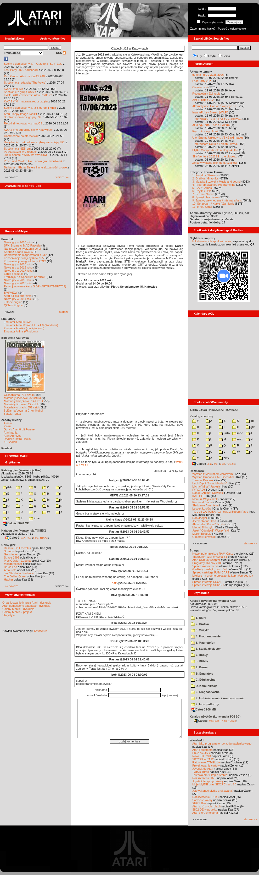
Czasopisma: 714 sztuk (19, 394)
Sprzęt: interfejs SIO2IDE (208, 581)
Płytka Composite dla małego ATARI (215, 150)
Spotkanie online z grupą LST (23, 117)
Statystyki (8, 615)
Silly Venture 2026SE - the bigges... (215, 156)
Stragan (195, 550)
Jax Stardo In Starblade (19, 573)
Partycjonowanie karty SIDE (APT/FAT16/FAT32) (35, 286)
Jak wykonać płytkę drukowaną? (213, 790)
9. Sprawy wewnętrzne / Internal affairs (217, 200)
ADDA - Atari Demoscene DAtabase (214, 410)
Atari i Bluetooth (202, 749)
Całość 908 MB (204, 709)
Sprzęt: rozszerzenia (205, 566)
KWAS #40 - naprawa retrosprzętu (26, 101)
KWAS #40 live (13, 88)
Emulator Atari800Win (17, 322)
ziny (224, 458)
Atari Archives (12, 435)
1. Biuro (198, 617)
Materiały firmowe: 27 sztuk (21, 404)
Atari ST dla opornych (18, 295)
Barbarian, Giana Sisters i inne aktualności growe (35, 167)
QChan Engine (13, 305)
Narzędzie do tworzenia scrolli (23, 248)
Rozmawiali (197, 470)
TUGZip (44, 538)
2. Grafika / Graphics (205, 178)
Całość (12, 537)
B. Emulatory (202, 673)
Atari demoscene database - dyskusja (26, 605)
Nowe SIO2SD (201, 756)
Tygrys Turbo (200, 771)
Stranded (10, 551)
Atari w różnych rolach (206, 806)
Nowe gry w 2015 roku (18, 283)
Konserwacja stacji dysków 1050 (24, 258)
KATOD (197, 495)
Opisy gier (8, 544)
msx (237, 439)
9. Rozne (199, 667)
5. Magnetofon (203, 642)
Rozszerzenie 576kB (205, 797)
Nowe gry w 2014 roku (18, 298)
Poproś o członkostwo (232, 28)
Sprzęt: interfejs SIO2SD (208, 585)
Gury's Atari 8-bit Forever (20, 429)
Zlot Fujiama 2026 (203, 99)
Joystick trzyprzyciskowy (207, 781)
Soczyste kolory (202, 800)
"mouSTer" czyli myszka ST (209, 556)
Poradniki (7, 239)
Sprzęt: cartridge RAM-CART (210, 572)
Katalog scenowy (201, 416)
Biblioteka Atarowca (15, 337)
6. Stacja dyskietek (206, 648)
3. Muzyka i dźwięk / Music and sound (216, 181)
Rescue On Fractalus (17, 548)
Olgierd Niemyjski (203, 536)
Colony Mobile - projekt (17, 612)
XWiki (7, 426)
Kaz (114, 582)
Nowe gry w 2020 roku (18, 264)
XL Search (10, 442)
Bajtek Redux (12, 413)
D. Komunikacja (204, 685)
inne (34, 518)
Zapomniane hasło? (203, 28)
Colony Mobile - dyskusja (18, 608)
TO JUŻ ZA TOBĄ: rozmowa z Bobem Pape (220, 511)
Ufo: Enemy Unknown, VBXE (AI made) (217, 137)
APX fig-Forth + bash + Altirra (211, 125)
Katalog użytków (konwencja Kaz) (213, 600)
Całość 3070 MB (16, 523)
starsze (64, 311)
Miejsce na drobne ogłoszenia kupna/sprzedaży (222, 575)
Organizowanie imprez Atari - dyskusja (26, 602)
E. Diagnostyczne (205, 691)
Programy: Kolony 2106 (207, 563)
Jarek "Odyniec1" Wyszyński (210, 530)
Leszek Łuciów (201, 508)
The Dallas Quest (15, 576)
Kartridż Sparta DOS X (18, 251)
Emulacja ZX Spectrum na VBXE (25, 276)
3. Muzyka (200, 630)
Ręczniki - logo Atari (205, 131)
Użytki (212, 56)
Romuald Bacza (202, 502)
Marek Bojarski (201, 533)
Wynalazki (197, 740)
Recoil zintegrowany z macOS (23, 123)
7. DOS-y (199, 655)
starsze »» (62, 177)
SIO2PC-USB (201, 752)
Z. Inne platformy (205, 704)
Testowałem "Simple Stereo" (210, 774)
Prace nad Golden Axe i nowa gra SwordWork (33, 161)
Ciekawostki (200, 87)
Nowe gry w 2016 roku (18, 280)
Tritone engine (13, 302)
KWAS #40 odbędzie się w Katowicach (28, 129)
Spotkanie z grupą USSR (20, 92)
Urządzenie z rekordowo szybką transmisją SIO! (34, 142)
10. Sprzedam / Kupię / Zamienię (213, 203)
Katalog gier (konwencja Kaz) (21, 470)
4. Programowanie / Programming (213, 184)
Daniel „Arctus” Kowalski (207, 492)
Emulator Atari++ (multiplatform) (24, 328)
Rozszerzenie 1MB (204, 778)
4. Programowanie (206, 636)
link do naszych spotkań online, (212, 241)
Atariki (8, 423)
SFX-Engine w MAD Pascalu (22, 245)
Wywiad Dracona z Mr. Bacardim (213, 477)
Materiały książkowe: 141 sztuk (24, 401)
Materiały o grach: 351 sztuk (22, 407)
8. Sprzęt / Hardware (205, 197)
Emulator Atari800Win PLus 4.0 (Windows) (31, 325)
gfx (250, 427)
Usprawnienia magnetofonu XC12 (25, 254)
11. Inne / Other (202, 206)
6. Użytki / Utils (201, 191)
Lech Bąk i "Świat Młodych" (209, 483)
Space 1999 (11, 557)
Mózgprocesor (13, 563)
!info (224, 433)
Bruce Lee (10, 566)
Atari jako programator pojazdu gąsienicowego (221, 743)
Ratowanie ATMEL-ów (206, 762)
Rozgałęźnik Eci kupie (206, 93)
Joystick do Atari (202, 768)
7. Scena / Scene (203, 194)
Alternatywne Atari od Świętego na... (215, 106)
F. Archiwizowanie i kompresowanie (217, 698)
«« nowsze (12, 586)
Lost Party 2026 (202, 81)
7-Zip (35, 538)
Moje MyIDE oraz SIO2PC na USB (214, 784)
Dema (226, 56)
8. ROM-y (199, 661)
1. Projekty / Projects (205, 175)
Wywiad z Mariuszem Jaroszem (212, 473)
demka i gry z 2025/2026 (208, 74)
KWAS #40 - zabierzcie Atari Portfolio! (28, 95)
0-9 (7, 487)
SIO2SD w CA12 (203, 759)
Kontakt (6, 448)
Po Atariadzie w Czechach (20, 151)
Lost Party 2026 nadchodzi (21, 70)
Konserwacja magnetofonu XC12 (25, 261)
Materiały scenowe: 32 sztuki (22, 398)
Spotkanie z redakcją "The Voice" (25, 82)
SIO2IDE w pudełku (204, 809)
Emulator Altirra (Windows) (21, 331)
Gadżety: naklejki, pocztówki (210, 569)
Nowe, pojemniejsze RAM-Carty (212, 553)
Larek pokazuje (14, 273)
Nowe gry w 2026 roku (18, 242)
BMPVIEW (11, 292)
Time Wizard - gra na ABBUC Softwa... (216, 118)
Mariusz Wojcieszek (205, 499)
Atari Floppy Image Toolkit (21, 114)
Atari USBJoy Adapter (206, 559)
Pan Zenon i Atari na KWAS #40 (24, 76)
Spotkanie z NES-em (17, 148)
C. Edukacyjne (203, 679)
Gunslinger (11, 554)
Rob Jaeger (199, 517)
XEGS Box (199, 803)
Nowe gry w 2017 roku (18, 270)
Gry (199, 56)
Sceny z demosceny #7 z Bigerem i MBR (30, 107)
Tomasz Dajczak (202, 480)
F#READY (199, 489)
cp (250, 420)
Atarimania (11, 432)
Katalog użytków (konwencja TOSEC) (215, 716)
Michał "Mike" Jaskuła (206, 486)
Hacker (8, 579)
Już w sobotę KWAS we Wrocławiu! (26, 154)
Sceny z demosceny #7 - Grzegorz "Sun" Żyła (33, 63)
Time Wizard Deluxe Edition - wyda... (215, 143)
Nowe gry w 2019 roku (18, 267)
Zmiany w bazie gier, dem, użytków (214, 162)
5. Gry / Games (202, 187)
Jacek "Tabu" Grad (204, 521)
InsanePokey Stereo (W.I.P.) (210, 112)
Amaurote (10, 570)
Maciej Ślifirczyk (202, 527)
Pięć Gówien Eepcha (17, 560)
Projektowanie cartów (206, 765)
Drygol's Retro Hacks (17, 438)
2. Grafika (200, 624)
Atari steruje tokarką (205, 812)
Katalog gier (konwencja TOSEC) (23, 530)
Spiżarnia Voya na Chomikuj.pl (23, 410)
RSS (61, 52)
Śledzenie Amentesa (205, 505)
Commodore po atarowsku (21, 136)
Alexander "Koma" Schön (208, 524)
